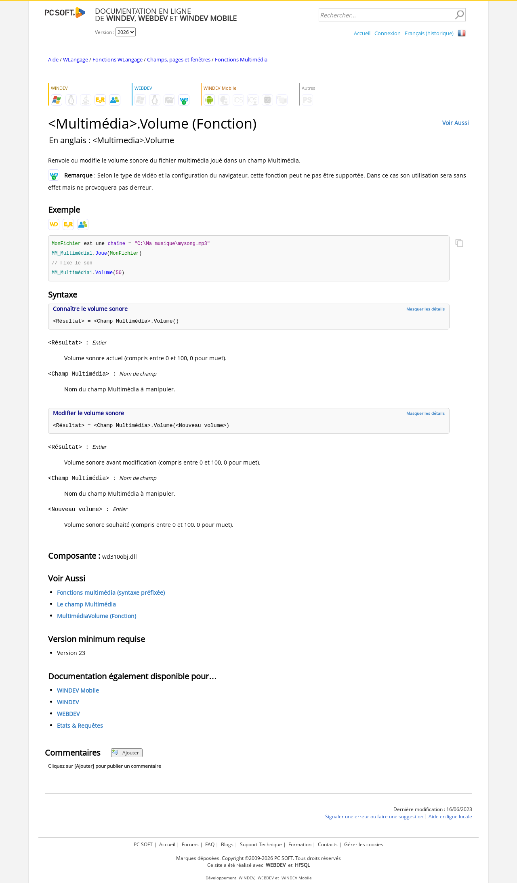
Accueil (362, 33)
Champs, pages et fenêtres (178, 59)
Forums (190, 844)
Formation (299, 844)
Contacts (328, 844)
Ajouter (125, 754)
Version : (105, 32)
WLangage (75, 59)
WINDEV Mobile (78, 692)
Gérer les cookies (363, 844)
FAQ (209, 844)
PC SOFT (143, 844)
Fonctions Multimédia (241, 59)
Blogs (227, 844)
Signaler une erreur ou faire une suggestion (374, 818)
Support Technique (261, 844)
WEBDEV (68, 715)
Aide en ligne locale (450, 818)
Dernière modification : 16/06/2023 (432, 810)
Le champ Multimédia (86, 606)
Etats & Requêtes (80, 727)
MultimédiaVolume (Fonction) (96, 617)
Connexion (387, 33)
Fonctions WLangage (117, 59)
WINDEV (68, 704)
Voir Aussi (455, 123)
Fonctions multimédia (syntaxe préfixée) (111, 594)
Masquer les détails (425, 310)
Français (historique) (429, 33)
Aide (53, 59)
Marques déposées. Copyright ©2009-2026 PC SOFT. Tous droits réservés (258, 858)
